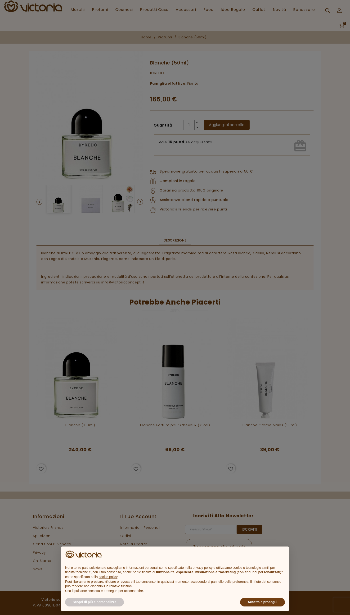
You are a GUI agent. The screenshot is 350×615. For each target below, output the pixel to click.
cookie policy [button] (108, 577)
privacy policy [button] (203, 567)
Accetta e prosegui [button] (262, 602)
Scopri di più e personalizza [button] (94, 602)
